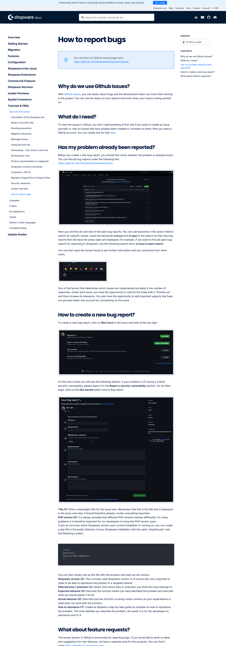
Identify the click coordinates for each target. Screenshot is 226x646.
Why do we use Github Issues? (196, 56)
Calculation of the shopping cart (27, 117)
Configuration (17, 62)
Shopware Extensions (22, 74)
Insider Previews (18, 93)
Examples (14, 200)
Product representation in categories (30, 161)
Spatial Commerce (20, 99)
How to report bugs (21, 194)
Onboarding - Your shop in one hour (29, 150)
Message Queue (19, 139)
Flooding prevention (21, 128)
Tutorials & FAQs (18, 105)
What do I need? (188, 60)
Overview (14, 37)
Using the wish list (20, 144)
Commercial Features (21, 81)
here (113, 132)
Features (13, 56)
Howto (12, 217)
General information (19, 111)
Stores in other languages (22, 222)
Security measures (20, 183)
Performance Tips (20, 155)
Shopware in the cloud (22, 68)
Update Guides (17, 234)
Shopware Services (20, 87)
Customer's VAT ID (20, 172)
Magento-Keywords (21, 133)
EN (216, 8)
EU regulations (17, 211)
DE (213, 8)
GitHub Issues (72, 94)
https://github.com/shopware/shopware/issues (101, 61)
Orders (12, 206)
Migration (14, 50)
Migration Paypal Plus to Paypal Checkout (31, 177)
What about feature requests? (195, 76)
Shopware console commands (26, 166)
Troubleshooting (17, 228)
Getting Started (17, 43)
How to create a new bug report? (197, 72)
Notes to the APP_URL (22, 122)
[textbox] (116, 17)
